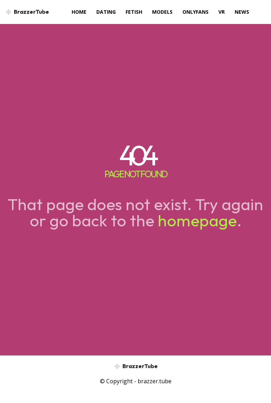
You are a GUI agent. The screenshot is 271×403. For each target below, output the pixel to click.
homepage (197, 220)
